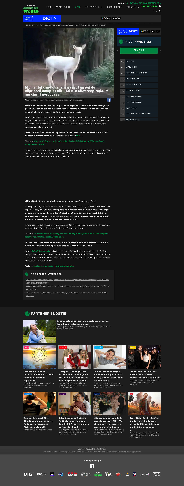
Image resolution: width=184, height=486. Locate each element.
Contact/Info (80, 452)
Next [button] (160, 51)
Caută (156, 10)
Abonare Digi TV (64, 452)
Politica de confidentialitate (116, 452)
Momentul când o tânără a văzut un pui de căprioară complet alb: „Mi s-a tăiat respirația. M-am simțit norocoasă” (70, 25)
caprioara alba (67, 266)
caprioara (37, 266)
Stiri (33, 25)
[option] (139, 116)
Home (28, 25)
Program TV (132, 7)
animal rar (48, 266)
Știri (78, 7)
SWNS (79, 135)
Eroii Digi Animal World (58, 7)
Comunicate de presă (50, 452)
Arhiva (73, 452)
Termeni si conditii (99, 452)
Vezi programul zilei (150, 6)
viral (57, 266)
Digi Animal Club (94, 7)
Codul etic (89, 452)
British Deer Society (41, 251)
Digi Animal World (31, 9)
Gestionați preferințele (133, 452)
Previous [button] (118, 51)
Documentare (114, 7)
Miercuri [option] (139, 51)
